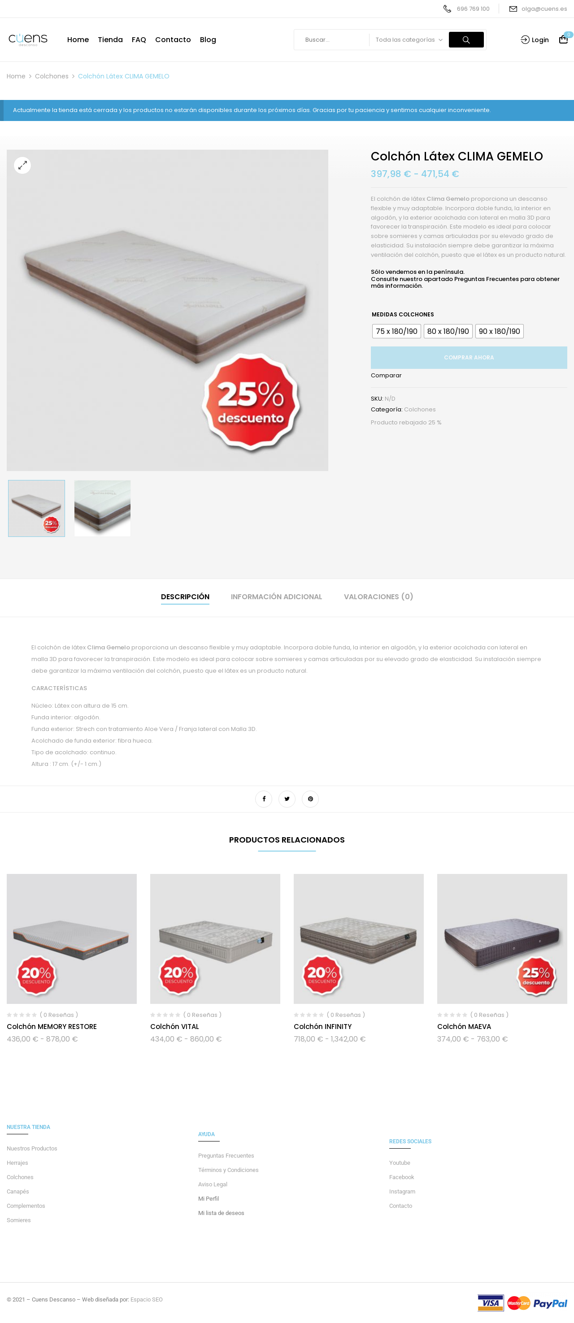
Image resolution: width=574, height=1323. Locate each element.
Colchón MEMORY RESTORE (52, 1026)
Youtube (399, 1162)
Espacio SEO (146, 1299)
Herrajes (17, 1162)
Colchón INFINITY (323, 1026)
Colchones (52, 76)
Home (16, 76)
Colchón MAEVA (464, 1026)
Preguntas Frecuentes (486, 279)
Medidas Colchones (403, 314)
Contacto (400, 1205)
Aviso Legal (212, 1184)
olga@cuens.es (544, 8)
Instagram (402, 1191)
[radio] (397, 331)
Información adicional (276, 597)
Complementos (26, 1205)
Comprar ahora (469, 357)
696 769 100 (473, 8)
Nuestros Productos (32, 1148)
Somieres (19, 1220)
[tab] (185, 598)
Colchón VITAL (174, 1026)
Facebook (401, 1177)
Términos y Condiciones (228, 1170)
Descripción (185, 597)
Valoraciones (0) (378, 597)
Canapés (18, 1191)
